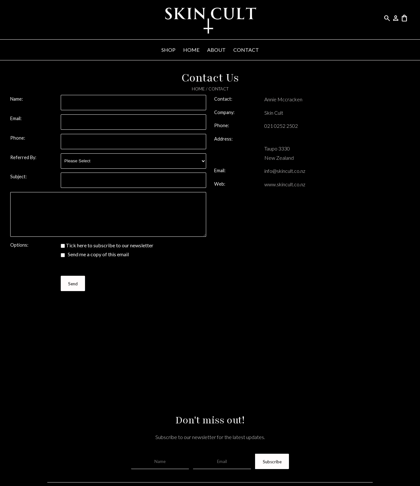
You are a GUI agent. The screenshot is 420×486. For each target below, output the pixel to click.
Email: (16, 118)
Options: (19, 245)
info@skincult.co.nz (284, 171)
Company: (224, 112)
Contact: (223, 99)
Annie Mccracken (283, 99)
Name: (16, 99)
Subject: (18, 176)
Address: (223, 139)
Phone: (17, 138)
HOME (191, 50)
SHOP (168, 50)
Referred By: (23, 157)
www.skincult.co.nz (284, 184)
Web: (219, 184)
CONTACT (246, 50)
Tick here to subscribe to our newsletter (107, 245)
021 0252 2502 (281, 126)
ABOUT (216, 50)
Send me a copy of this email (95, 254)
